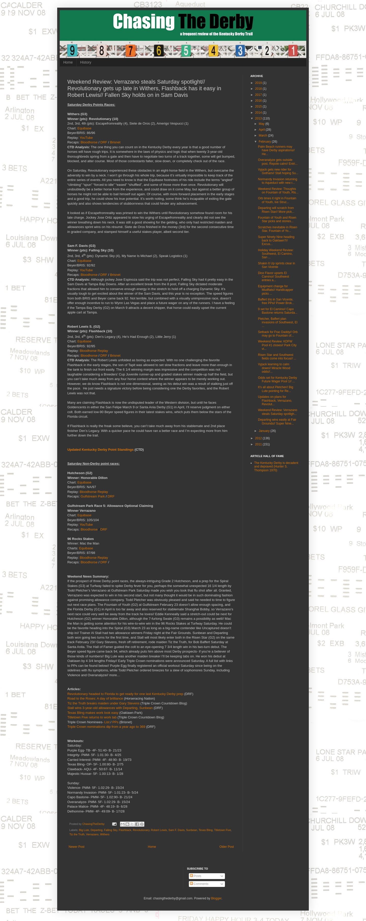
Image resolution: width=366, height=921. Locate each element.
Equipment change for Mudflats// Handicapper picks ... (275, 289)
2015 (259, 106)
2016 (259, 100)
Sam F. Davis (177, 830)
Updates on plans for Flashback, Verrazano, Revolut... (275, 400)
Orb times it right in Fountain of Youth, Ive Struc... (277, 200)
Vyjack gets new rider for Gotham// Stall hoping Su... (278, 171)
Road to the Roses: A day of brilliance (95, 698)
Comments (199, 884)
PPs (115, 722)
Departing (96, 830)
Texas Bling (205, 830)
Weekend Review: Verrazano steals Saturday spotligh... (277, 411)
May (262, 124)
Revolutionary (141, 830)
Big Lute (84, 830)
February (265, 141)
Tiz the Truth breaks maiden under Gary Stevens (103, 703)
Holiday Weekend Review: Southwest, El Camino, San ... (276, 253)
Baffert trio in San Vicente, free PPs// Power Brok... (276, 301)
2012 (259, 438)
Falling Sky (110, 830)
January (264, 431)
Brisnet (115, 142)
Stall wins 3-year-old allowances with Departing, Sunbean (110, 708)
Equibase (85, 128)
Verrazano (92, 834)
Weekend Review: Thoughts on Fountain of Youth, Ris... (278, 190)
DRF (103, 142)
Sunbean (191, 830)
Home (68, 62)
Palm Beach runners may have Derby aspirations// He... (276, 150)
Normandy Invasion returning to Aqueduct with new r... (277, 181)
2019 (259, 83)
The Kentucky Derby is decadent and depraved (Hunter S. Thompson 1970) (276, 466)
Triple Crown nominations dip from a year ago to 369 (106, 727)
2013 (259, 118)
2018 (259, 88)
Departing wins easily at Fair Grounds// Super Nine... (277, 421)
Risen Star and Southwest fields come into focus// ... (277, 356)
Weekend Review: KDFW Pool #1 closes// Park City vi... (277, 345)
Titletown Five (222, 830)
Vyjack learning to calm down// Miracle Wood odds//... (274, 368)
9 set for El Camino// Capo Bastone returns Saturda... (277, 310)
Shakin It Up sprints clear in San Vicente (276, 265)
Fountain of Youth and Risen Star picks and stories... (277, 219)
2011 (259, 444)
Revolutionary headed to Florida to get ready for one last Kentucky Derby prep (125, 694)
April (262, 129)
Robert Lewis (159, 830)
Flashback (125, 830)
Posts (195, 876)
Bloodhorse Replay (94, 351)
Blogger (216, 898)
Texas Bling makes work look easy (92, 713)
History (85, 62)
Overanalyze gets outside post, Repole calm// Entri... (278, 161)
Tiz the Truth (77, 834)
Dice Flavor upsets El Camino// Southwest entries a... (273, 276)
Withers (105, 834)
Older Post (226, 847)
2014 (259, 112)
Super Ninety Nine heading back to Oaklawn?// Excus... (276, 240)
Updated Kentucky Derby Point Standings (100, 449)
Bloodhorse (89, 142)
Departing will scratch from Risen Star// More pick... (276, 209)
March (263, 135)
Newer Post (76, 847)
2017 (259, 95)
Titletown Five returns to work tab (92, 717)
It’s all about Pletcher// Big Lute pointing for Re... (275, 388)
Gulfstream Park (93, 496)
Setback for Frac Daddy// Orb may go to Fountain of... (278, 333)
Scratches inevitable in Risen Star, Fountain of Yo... (277, 229)
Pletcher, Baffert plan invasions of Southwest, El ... (277, 322)
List (107, 722)
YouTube (86, 138)
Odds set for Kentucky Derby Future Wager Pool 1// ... (277, 379)
